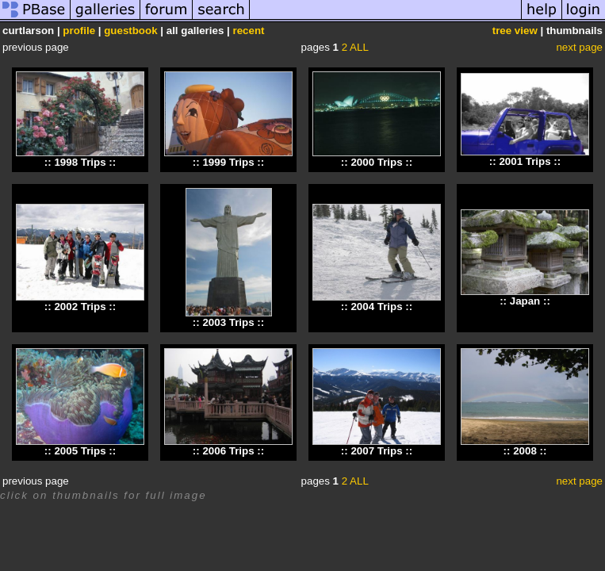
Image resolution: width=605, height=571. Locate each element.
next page (579, 47)
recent (248, 30)
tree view (515, 30)
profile (79, 30)
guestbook (130, 30)
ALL (359, 47)
